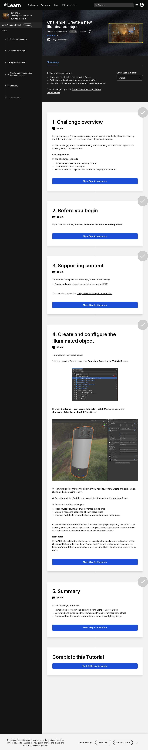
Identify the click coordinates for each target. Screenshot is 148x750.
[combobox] (113, 5)
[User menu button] (142, 5)
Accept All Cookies (123, 746)
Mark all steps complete (94, 666)
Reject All (103, 746)
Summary (53, 62)
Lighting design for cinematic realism (72, 136)
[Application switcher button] (137, 5)
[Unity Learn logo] (12, 5)
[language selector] (130, 78)
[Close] (137, 746)
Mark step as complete (95, 181)
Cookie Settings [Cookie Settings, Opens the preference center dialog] (85, 746)
